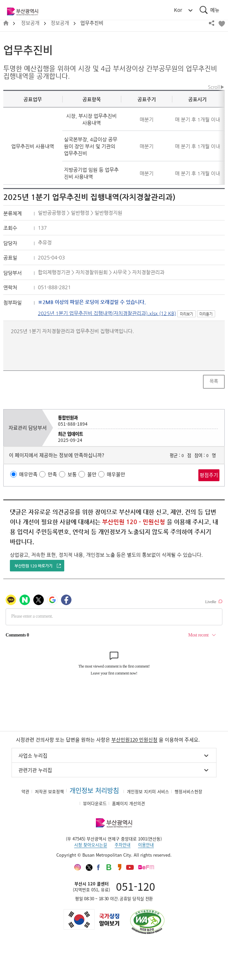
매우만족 (28, 474)
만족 (52, 474)
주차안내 (122, 844)
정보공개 (30, 22)
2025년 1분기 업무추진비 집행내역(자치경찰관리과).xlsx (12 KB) (107, 313)
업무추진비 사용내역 (32, 146)
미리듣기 (206, 314)
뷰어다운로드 (95, 803)
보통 (72, 474)
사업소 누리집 (32, 755)
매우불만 (116, 474)
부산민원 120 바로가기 (33, 565)
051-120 (135, 886)
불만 (92, 474)
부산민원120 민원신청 (134, 739)
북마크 (221, 23)
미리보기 (186, 314)
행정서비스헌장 (188, 791)
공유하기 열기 (211, 23)
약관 (25, 791)
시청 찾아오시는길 (90, 844)
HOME (6, 23)
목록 (214, 381)
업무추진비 (91, 22)
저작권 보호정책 (49, 791)
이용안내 (146, 844)
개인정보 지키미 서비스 (148, 791)
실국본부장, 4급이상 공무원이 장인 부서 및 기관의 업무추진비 (90, 146)
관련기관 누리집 (35, 770)
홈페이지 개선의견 (128, 803)
